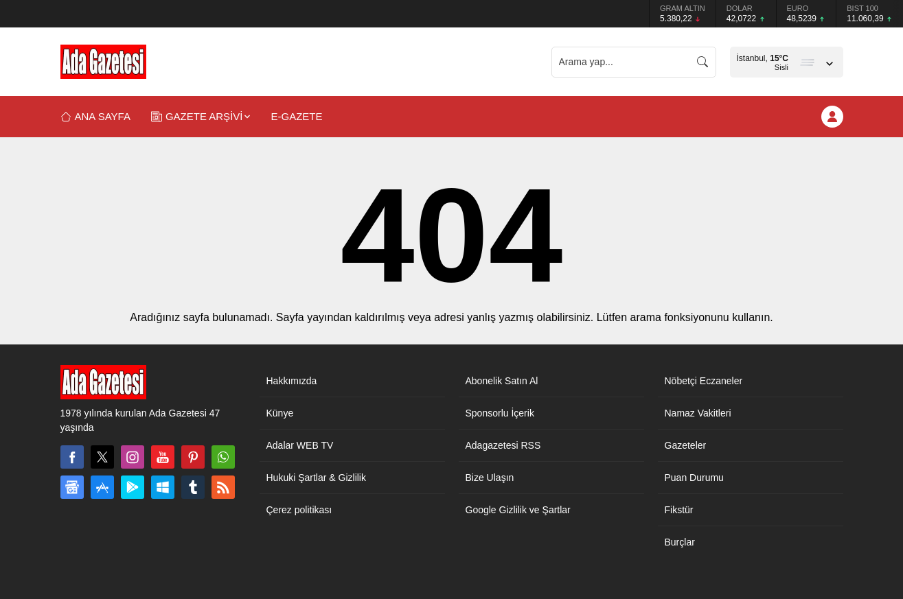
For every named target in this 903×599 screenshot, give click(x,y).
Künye (280, 413)
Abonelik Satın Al (502, 380)
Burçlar (680, 542)
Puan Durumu (694, 477)
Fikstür (679, 509)
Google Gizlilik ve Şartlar (518, 509)
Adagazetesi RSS (503, 445)
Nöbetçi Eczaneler (704, 380)
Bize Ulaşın (490, 477)
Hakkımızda (291, 380)
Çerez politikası (299, 509)
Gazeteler (686, 445)
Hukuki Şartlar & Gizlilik (316, 477)
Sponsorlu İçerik (500, 413)
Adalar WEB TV (300, 445)
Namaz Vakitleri (698, 413)
